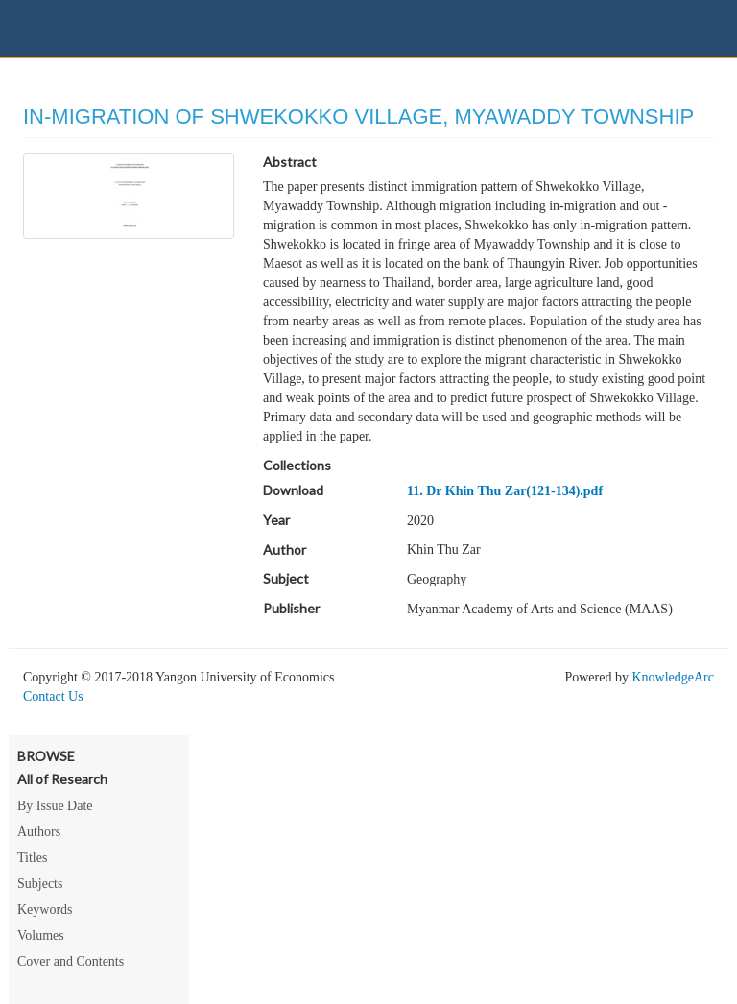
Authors (38, 832)
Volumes (40, 935)
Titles (32, 857)
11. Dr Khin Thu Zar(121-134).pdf (505, 491)
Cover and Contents (70, 961)
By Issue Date (55, 806)
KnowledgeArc (672, 677)
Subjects (39, 883)
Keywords (45, 909)
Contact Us (53, 696)
